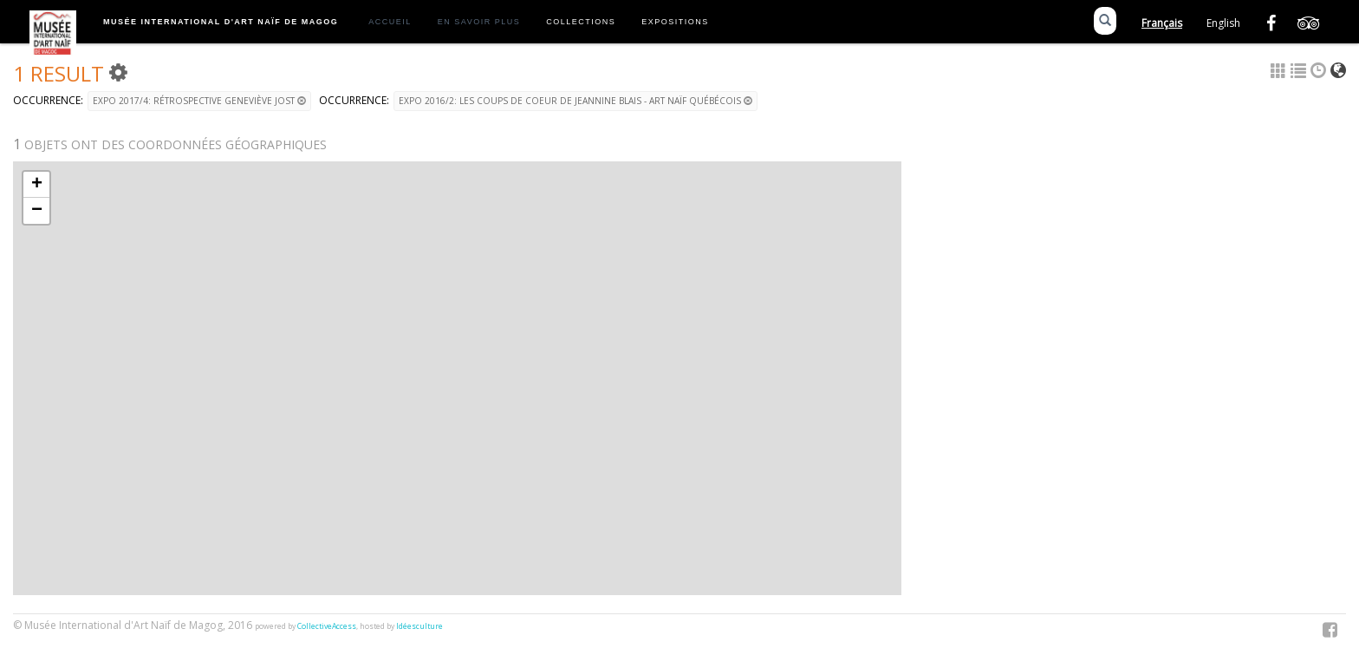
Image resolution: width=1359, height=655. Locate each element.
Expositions (675, 21)
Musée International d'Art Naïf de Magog (220, 21)
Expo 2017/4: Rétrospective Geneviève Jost (199, 101)
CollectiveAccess (326, 626)
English (1223, 23)
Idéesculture (419, 626)
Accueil (390, 21)
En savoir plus (479, 21)
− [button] (36, 211)
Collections (580, 21)
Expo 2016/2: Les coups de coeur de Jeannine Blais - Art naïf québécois (575, 101)
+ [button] (36, 185)
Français (1161, 23)
